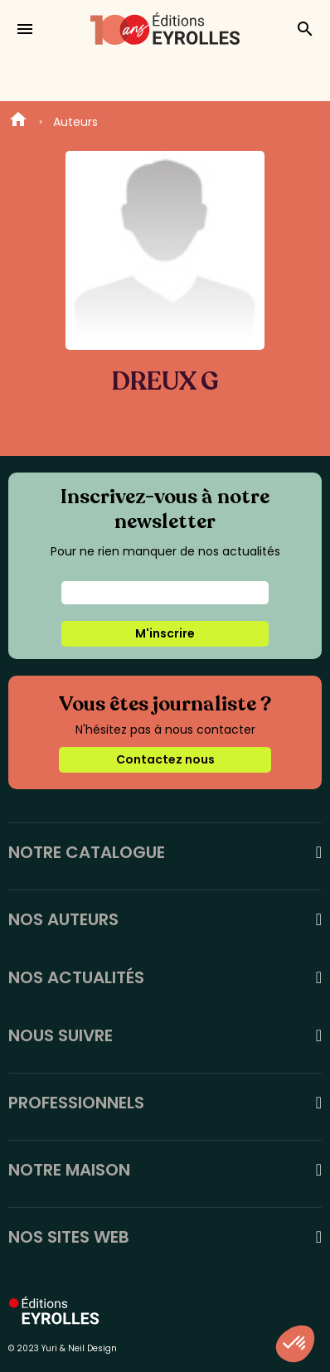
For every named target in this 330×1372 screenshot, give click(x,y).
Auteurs (75, 122)
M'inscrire (165, 633)
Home (18, 121)
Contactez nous (165, 759)
